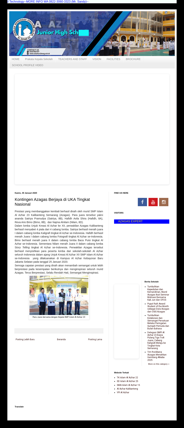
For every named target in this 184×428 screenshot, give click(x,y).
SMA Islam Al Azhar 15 (128, 385)
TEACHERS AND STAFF (72, 59)
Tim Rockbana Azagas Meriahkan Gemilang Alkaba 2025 (157, 356)
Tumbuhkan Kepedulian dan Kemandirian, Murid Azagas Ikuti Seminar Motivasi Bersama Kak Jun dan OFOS (158, 293)
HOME (16, 59)
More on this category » (158, 364)
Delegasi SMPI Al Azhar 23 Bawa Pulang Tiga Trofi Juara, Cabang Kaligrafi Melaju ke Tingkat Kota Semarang (156, 340)
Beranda (61, 339)
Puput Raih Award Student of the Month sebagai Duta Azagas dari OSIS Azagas (158, 307)
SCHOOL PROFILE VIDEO (27, 65)
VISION (96, 59)
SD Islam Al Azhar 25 (127, 381)
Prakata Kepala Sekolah (39, 59)
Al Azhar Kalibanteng (127, 389)
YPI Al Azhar (123, 392)
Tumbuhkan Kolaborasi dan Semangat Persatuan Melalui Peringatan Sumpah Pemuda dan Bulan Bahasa (158, 322)
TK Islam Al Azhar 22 (127, 377)
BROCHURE (133, 59)
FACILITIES (113, 59)
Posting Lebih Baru (25, 339)
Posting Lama (95, 339)
